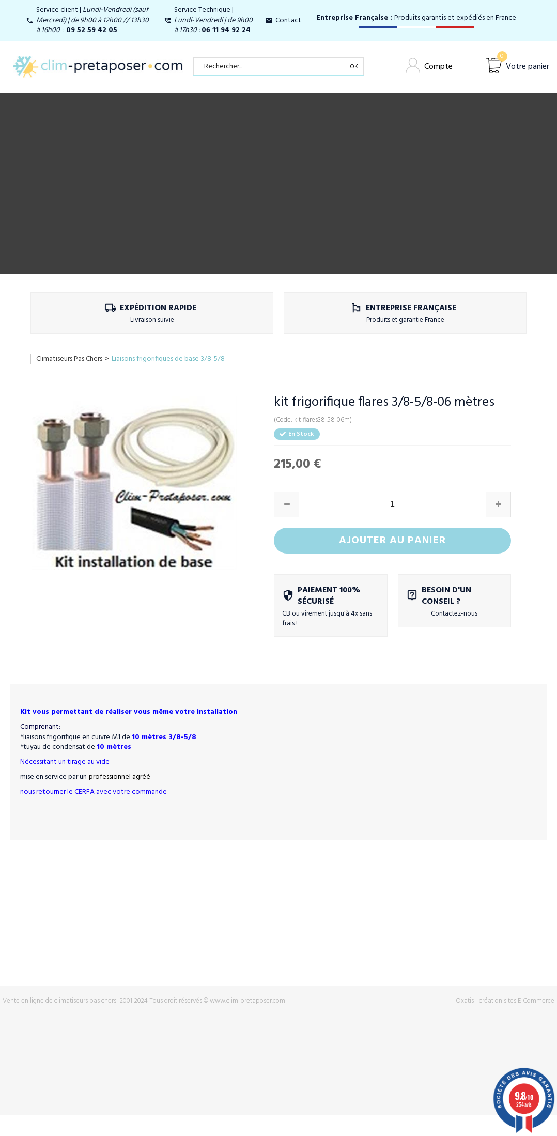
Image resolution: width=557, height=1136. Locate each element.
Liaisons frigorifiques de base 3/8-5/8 (168, 359)
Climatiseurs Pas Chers (69, 359)
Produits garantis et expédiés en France (416, 18)
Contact (288, 20)
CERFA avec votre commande (120, 792)
